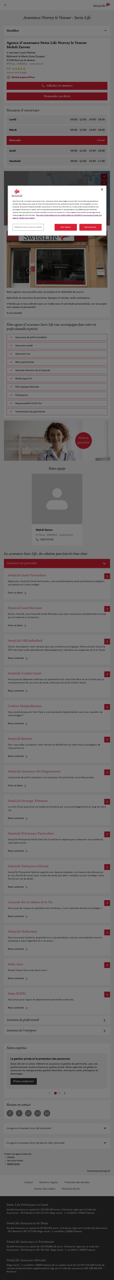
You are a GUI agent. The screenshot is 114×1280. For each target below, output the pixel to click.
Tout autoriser (90, 227)
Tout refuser (66, 227)
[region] (57, 210)
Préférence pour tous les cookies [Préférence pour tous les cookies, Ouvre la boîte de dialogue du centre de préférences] (28, 227)
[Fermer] (102, 189)
